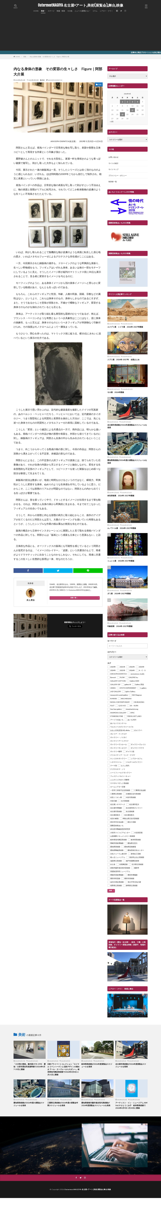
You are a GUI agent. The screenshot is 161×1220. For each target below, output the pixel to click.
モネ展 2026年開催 (115, 392)
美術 (42, 11)
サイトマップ (113, 169)
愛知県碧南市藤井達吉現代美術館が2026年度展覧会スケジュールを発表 (95, 1104)
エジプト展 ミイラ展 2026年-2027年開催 (125, 327)
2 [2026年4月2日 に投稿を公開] (127, 102)
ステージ (51, 11)
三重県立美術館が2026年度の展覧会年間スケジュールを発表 (62, 1104)
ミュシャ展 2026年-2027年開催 (120, 561)
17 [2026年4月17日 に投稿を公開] (132, 110)
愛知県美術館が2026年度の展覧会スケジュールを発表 (127, 461)
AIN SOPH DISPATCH (55, 80)
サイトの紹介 (113, 163)
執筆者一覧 (113, 182)
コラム (94, 11)
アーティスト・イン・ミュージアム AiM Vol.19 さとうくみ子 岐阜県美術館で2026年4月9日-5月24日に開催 (131, 1105)
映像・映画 (61, 11)
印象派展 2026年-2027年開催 (119, 626)
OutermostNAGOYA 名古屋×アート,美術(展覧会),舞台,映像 (80, 5)
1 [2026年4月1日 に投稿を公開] (122, 102)
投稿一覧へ (74, 598)
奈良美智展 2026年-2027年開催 (120, 495)
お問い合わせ (113, 157)
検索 (110, 890)
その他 (69, 11)
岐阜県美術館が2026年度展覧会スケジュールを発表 (96, 1065)
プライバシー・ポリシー (118, 175)
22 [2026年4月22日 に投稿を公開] (122, 114)
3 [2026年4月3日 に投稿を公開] (132, 102)
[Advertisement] (80, 32)
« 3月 (111, 122)
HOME (36, 11)
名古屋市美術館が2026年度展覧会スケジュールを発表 (127, 426)
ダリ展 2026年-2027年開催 (119, 593)
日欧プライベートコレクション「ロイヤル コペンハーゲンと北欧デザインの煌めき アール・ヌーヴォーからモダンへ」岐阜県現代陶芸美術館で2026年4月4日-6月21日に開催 (63, 1069)
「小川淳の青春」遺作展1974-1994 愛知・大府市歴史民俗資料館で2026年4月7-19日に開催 (30, 1066)
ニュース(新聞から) (82, 11)
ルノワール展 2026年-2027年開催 (121, 528)
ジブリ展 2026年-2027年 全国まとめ (123, 359)
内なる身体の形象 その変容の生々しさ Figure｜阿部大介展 (49, 56)
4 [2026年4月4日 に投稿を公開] (137, 102)
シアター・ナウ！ (106, 11)
